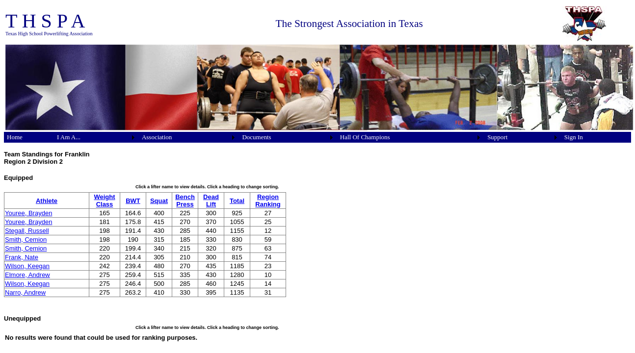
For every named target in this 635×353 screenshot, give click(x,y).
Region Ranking (267, 200)
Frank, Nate (21, 257)
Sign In (573, 137)
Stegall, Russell (27, 230)
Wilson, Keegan (27, 266)
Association (157, 137)
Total (237, 200)
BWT (133, 200)
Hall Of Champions (365, 137)
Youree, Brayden (28, 213)
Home (15, 137)
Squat (159, 200)
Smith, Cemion (26, 239)
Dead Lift (211, 200)
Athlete (46, 200)
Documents (256, 137)
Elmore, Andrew (27, 274)
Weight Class (104, 200)
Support (497, 137)
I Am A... (68, 137)
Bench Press (185, 200)
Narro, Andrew (25, 292)
